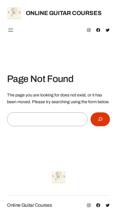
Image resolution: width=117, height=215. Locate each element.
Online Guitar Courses (64, 13)
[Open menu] (10, 30)
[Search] (100, 119)
